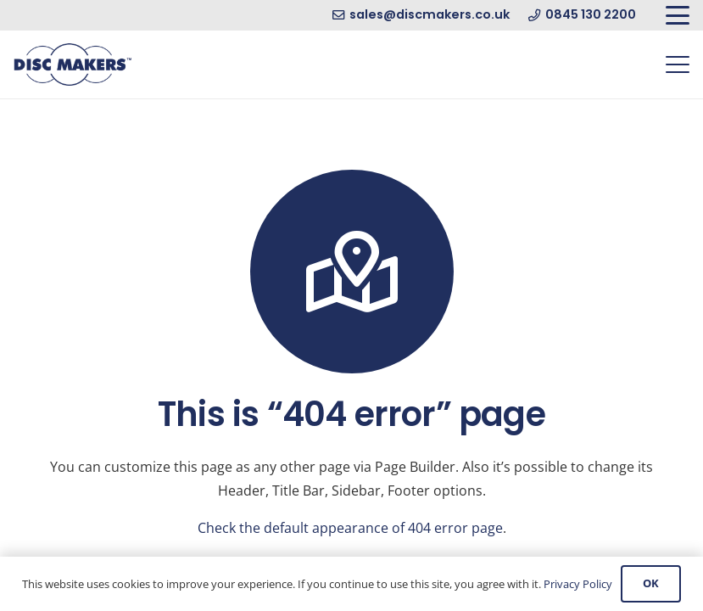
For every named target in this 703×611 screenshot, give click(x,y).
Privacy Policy (578, 583)
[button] (677, 15)
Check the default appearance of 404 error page (350, 528)
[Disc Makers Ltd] (72, 64)
